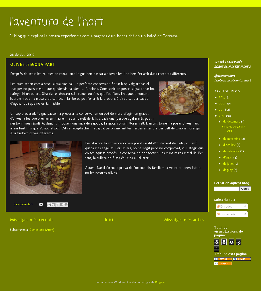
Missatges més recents (31, 219)
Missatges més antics (184, 219)
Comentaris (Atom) (41, 230)
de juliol (228, 164)
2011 (222, 110)
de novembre (232, 139)
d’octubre (230, 145)
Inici (109, 219)
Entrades (224, 206)
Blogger (160, 282)
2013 (222, 97)
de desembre (232, 121)
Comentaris (226, 214)
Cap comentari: (23, 204)
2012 (222, 103)
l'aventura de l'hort (56, 22)
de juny (228, 170)
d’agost (228, 157)
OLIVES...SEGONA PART (32, 64)
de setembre (231, 151)
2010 (222, 116)
